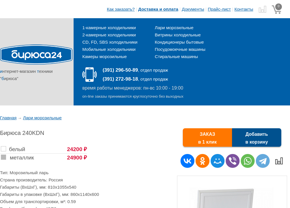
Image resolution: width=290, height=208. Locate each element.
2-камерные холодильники (109, 34)
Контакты (243, 9)
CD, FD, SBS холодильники (109, 42)
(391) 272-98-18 (120, 79)
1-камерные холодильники (109, 27)
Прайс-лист (219, 9)
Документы (193, 9)
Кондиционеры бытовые (179, 42)
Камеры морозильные (104, 56)
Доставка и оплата (158, 9)
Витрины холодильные (178, 34)
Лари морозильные (174, 27)
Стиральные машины (176, 56)
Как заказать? (121, 9)
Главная (8, 117)
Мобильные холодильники (109, 49)
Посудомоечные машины (180, 49)
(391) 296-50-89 (120, 70)
